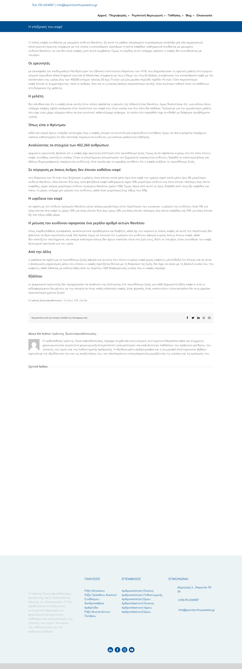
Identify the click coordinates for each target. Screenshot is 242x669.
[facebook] (117, 649)
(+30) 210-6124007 (188, 600)
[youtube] (131, 649)
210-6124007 (46, 5)
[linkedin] (110, 649)
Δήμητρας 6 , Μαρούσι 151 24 (194, 589)
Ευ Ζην (84, 300)
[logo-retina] (51, 11)
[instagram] (124, 649)
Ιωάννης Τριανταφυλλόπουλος (46, 300)
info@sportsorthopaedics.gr (77, 5)
